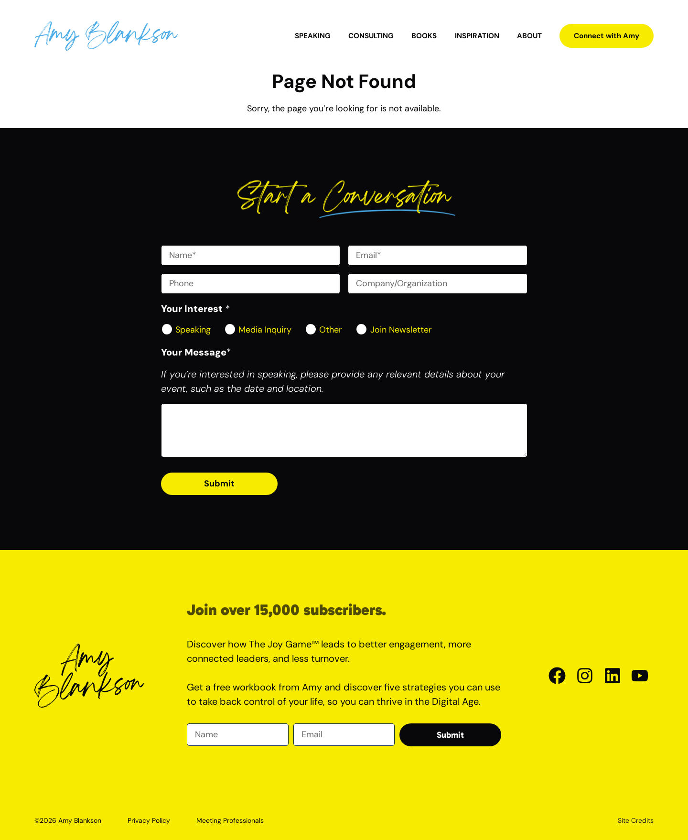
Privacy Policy (149, 820)
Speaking (313, 36)
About (529, 36)
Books (424, 36)
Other (330, 329)
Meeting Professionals (230, 820)
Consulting (371, 36)
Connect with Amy (606, 36)
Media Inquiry (264, 329)
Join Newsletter (401, 329)
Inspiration (477, 36)
